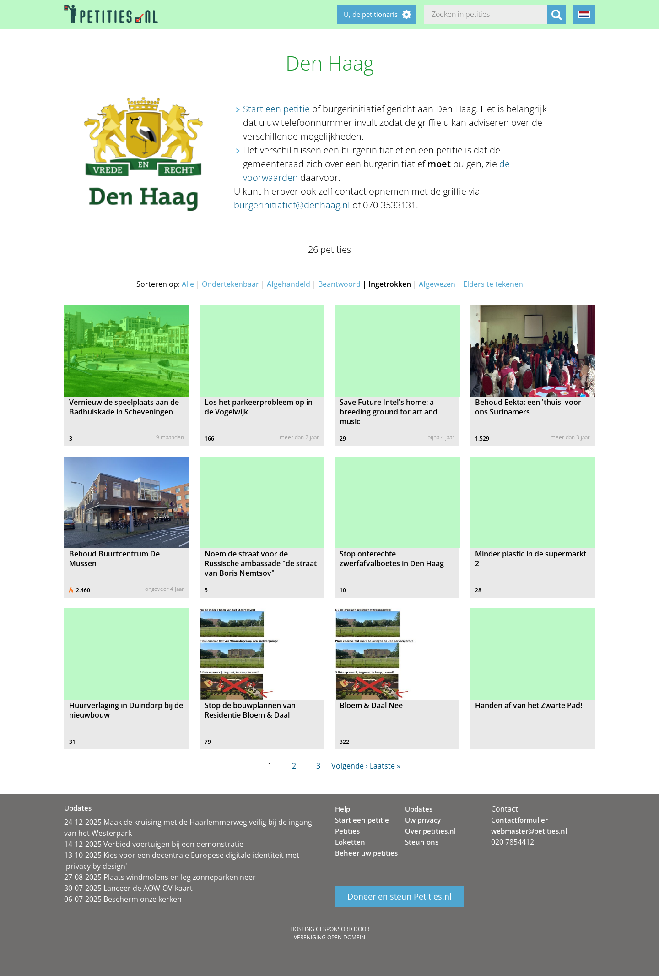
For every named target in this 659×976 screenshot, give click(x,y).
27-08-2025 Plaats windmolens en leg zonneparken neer (160, 877)
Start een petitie (276, 109)
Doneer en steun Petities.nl (399, 896)
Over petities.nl (430, 830)
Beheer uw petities (366, 852)
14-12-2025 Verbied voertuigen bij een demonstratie (153, 844)
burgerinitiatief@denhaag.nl (292, 205)
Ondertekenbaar (230, 284)
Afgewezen (437, 284)
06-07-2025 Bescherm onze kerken (123, 899)
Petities (347, 830)
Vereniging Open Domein (329, 937)
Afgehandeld (288, 284)
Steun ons (421, 841)
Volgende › (349, 766)
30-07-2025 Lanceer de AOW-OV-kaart (128, 888)
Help (342, 808)
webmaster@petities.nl (529, 830)
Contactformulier (519, 819)
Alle (188, 284)
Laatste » (385, 766)
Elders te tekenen (493, 284)
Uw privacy (423, 819)
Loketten (350, 841)
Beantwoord (339, 284)
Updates (418, 808)
